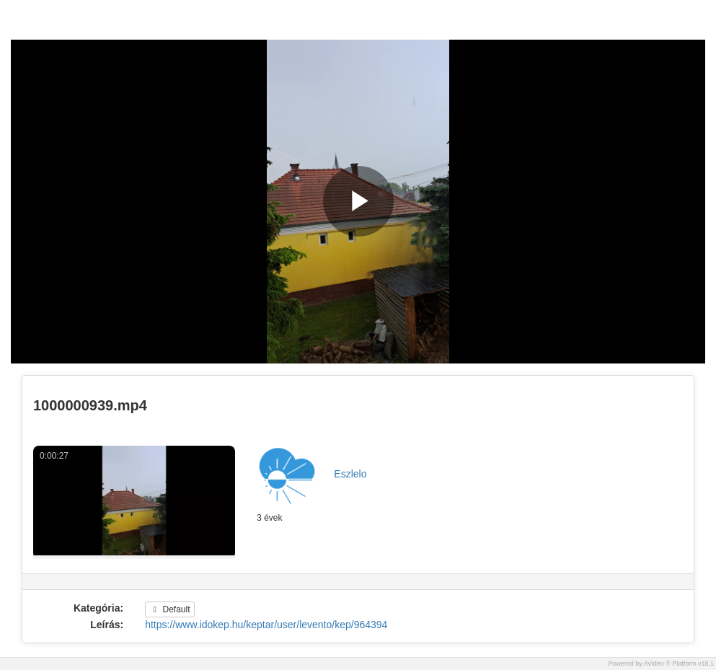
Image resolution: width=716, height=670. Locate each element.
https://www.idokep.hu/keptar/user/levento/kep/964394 (266, 624)
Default (169, 609)
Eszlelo (350, 474)
